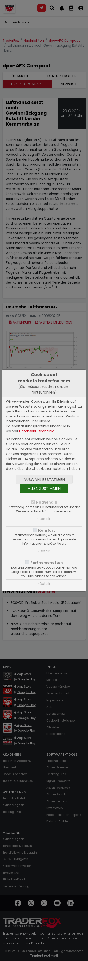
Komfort (46, 530)
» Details (44, 518)
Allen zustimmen (44, 488)
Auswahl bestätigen (44, 479)
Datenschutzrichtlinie (36, 431)
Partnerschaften (46, 562)
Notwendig (46, 502)
